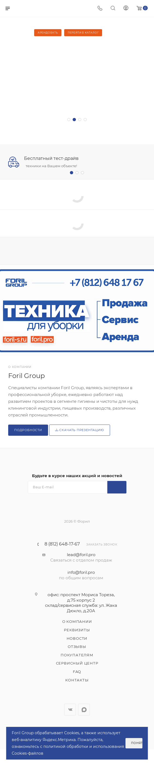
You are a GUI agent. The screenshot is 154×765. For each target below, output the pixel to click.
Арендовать (48, 32)
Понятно (136, 743)
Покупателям (77, 655)
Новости (77, 638)
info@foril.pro (81, 572)
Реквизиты (77, 630)
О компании (77, 621)
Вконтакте (70, 709)
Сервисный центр (77, 663)
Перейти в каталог (83, 32)
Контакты (76, 680)
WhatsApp (84, 709)
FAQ (77, 671)
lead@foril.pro (81, 554)
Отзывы (77, 646)
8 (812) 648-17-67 (62, 544)
